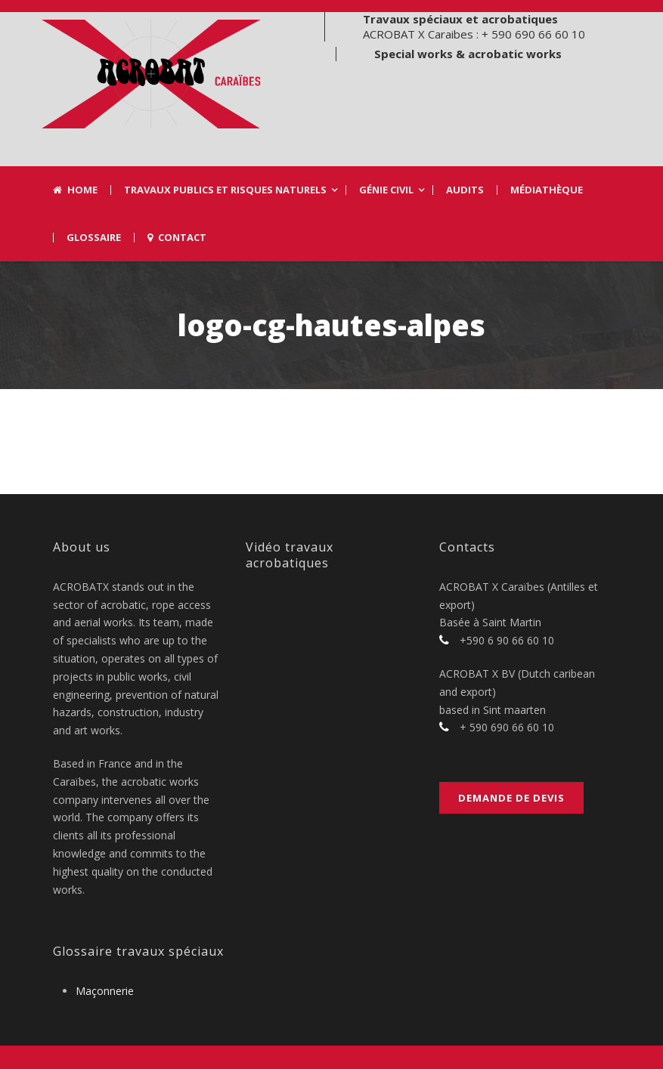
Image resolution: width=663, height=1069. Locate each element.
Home (75, 190)
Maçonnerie (105, 991)
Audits (465, 190)
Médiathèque (546, 190)
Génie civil (386, 190)
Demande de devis (511, 798)
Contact (176, 238)
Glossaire (94, 238)
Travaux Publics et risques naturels (225, 190)
